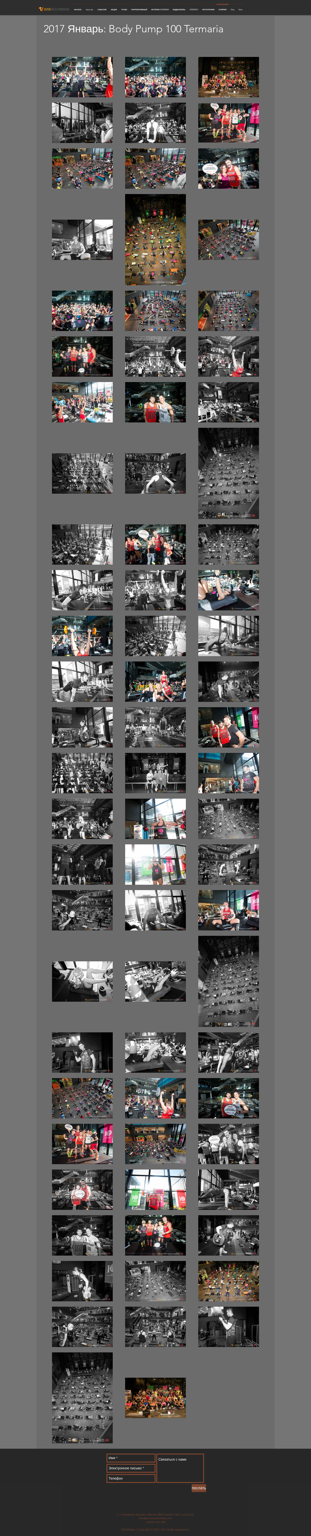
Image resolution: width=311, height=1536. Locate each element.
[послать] (199, 1488)
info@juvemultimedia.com (155, 1518)
